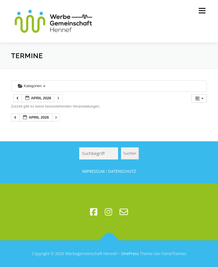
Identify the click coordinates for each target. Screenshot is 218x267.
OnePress (130, 253)
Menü (202, 10)
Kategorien (31, 86)
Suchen (129, 153)
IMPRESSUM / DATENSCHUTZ (109, 171)
